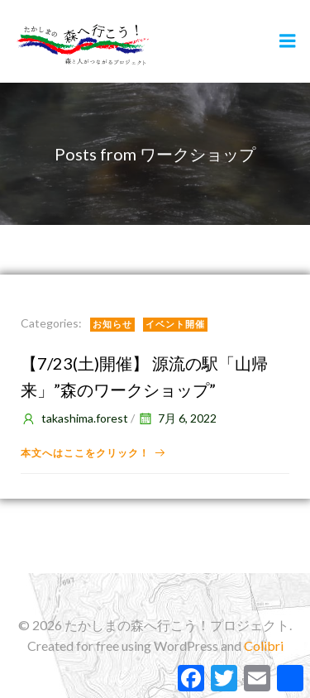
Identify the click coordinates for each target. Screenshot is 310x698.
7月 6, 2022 (177, 418)
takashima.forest (74, 418)
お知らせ (112, 323)
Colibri (264, 645)
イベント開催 (175, 323)
